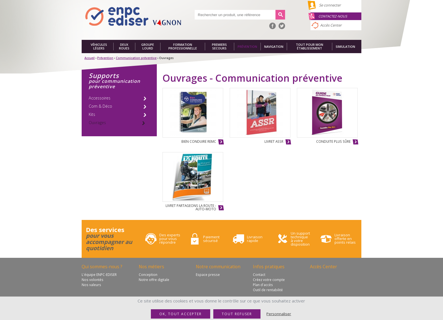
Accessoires (99, 98)
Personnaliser (278, 313)
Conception (148, 274)
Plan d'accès (263, 284)
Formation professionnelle (182, 46)
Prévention (247, 46)
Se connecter (330, 5)
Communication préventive (136, 58)
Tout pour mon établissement (309, 46)
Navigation (273, 46)
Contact (259, 274)
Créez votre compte (269, 279)
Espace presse (208, 274)
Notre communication (218, 266)
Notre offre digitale (154, 279)
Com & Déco (100, 106)
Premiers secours (219, 46)
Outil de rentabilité (268, 289)
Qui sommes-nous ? (102, 266)
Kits (92, 114)
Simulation (345, 46)
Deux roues (124, 46)
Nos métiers (151, 266)
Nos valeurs (91, 284)
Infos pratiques (269, 266)
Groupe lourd (147, 46)
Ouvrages (97, 122)
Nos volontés (92, 279)
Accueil (89, 58)
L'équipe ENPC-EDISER (99, 274)
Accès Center (331, 25)
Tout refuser (237, 314)
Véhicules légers (99, 46)
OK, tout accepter (180, 314)
